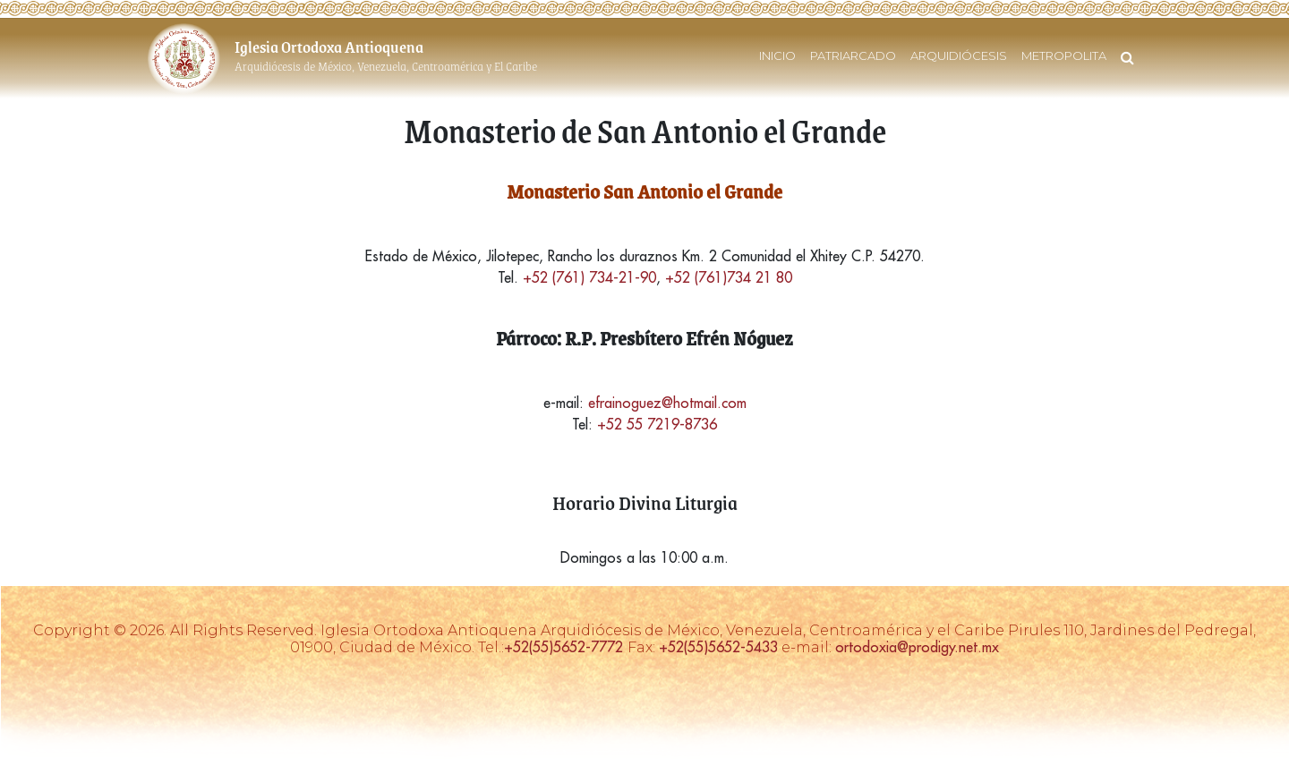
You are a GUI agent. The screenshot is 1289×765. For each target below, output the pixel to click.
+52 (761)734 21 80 (728, 277)
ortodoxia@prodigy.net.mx (917, 647)
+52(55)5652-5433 (718, 647)
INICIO (777, 55)
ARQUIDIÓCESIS (958, 55)
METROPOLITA (1063, 55)
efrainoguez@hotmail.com (667, 403)
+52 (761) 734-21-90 (589, 277)
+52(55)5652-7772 (565, 647)
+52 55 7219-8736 (657, 424)
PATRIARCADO (853, 55)
